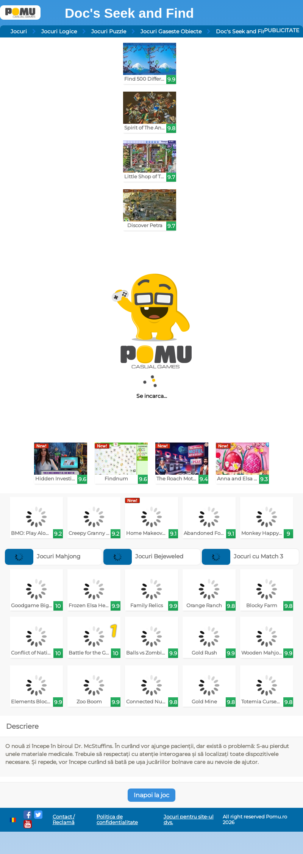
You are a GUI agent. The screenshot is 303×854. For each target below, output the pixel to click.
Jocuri (19, 31)
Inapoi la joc (151, 795)
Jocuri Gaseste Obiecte (171, 31)
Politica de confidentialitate (117, 819)
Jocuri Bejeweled (143, 556)
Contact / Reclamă (64, 819)
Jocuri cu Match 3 (242, 556)
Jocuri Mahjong (42, 556)
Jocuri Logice (59, 31)
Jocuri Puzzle (108, 31)
